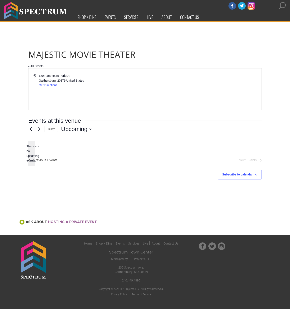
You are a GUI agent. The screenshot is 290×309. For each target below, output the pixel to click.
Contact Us (189, 17)
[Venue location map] (203, 89)
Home (102, 243)
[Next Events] (38, 129)
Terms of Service (155, 294)
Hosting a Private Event (72, 222)
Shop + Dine (86, 17)
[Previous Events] (30, 129)
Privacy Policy (133, 294)
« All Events (36, 66)
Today (51, 128)
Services (131, 17)
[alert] (31, 153)
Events (110, 17)
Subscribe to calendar (237, 174)
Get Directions (48, 85)
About (167, 17)
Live (150, 17)
